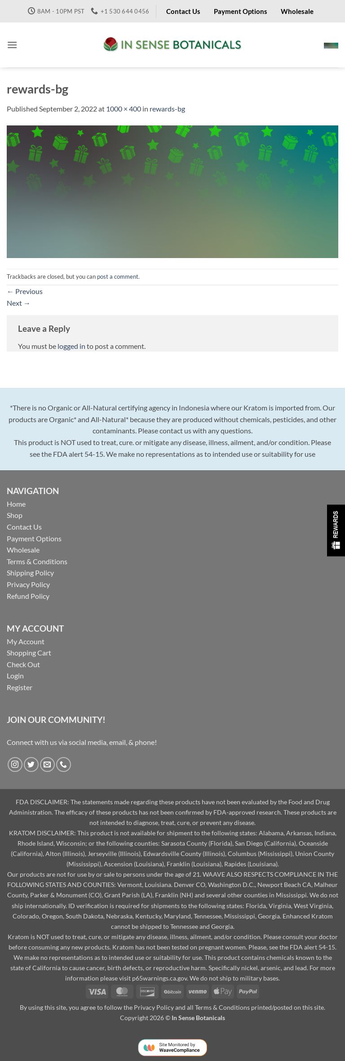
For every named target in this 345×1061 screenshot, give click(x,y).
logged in (71, 346)
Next (19, 303)
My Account (25, 641)
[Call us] (63, 764)
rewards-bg (167, 108)
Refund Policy (28, 596)
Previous (25, 291)
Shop (14, 515)
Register (19, 687)
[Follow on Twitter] (31, 764)
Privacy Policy (28, 584)
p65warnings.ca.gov (159, 978)
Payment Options (34, 538)
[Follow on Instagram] (15, 764)
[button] (12, 45)
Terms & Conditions (37, 561)
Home (16, 503)
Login (15, 675)
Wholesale (23, 549)
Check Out (23, 664)
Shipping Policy (30, 572)
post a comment (117, 276)
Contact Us (24, 526)
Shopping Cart (29, 652)
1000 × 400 (123, 108)
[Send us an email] (47, 764)
